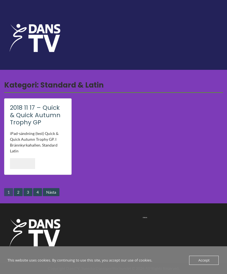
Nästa (51, 192)
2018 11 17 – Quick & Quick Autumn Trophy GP (35, 115)
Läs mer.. (22, 163)
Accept (204, 260)
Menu (10, 15)
